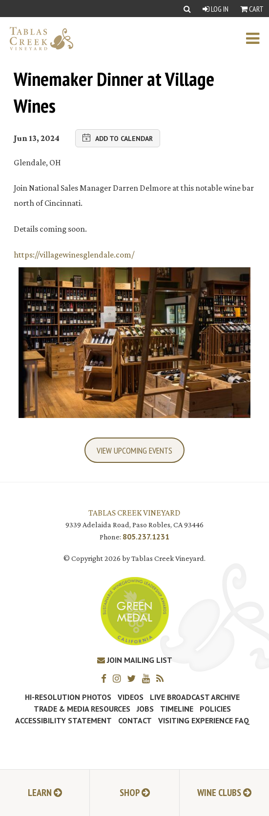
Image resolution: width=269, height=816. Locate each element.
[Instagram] (119, 678)
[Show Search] (187, 8)
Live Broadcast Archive (195, 697)
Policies (215, 709)
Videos (131, 697)
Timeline (176, 709)
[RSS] (162, 678)
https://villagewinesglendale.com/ (74, 254)
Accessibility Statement (63, 720)
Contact (135, 720)
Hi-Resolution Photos (68, 697)
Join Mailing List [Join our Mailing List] (134, 660)
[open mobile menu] (257, 38)
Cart (252, 9)
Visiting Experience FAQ (203, 720)
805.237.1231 (146, 536)
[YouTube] (148, 678)
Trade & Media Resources (82, 709)
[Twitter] (134, 678)
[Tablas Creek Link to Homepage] (36, 38)
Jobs (145, 709)
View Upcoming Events (134, 450)
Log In (215, 9)
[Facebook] (106, 678)
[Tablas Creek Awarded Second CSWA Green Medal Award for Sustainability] (135, 610)
